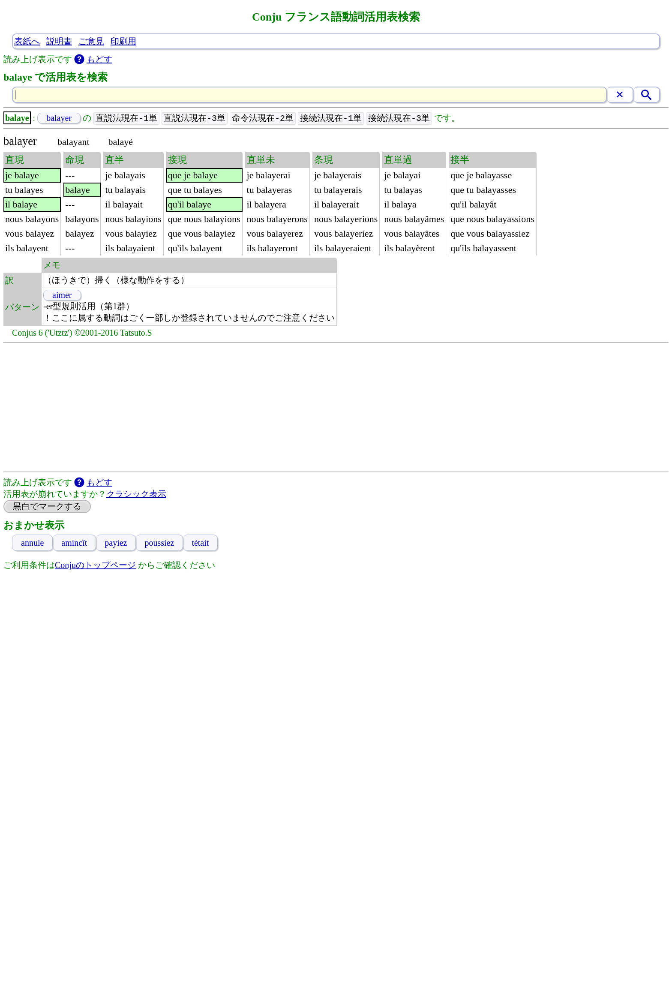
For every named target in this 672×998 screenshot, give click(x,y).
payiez (116, 543)
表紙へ (27, 41)
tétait (200, 543)
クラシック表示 (136, 494)
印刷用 (123, 41)
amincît (74, 543)
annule (32, 543)
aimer (62, 295)
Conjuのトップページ (95, 565)
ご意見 (91, 41)
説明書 (59, 41)
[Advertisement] (336, 408)
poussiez (159, 543)
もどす (99, 59)
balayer (59, 118)
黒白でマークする (47, 506)
